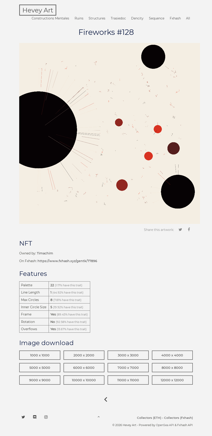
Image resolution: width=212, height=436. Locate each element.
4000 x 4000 (172, 355)
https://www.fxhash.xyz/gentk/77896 (67, 261)
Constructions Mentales (50, 18)
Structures (97, 18)
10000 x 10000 (84, 380)
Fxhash (175, 18)
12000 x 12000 (172, 380)
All (188, 18)
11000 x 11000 (128, 380)
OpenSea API (165, 425)
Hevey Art (37, 10)
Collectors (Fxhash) (178, 417)
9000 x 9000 (39, 380)
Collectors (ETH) (149, 417)
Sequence (156, 18)
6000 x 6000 (83, 368)
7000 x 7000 (128, 368)
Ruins (79, 18)
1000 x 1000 (39, 355)
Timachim (45, 253)
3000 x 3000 (128, 355)
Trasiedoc (118, 18)
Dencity (137, 18)
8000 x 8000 (172, 368)
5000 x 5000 (39, 368)
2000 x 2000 (83, 355)
